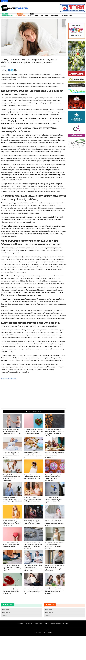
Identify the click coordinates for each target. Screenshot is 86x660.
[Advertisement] (33, 84)
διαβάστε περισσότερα (8, 403)
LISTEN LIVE (6, 633)
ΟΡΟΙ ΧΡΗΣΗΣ (38, 648)
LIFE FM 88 (20, 15)
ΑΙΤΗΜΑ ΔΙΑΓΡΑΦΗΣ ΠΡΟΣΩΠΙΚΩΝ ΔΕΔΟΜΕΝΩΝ (57, 648)
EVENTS (5, 640)
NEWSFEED (55, 15)
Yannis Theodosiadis (48, 656)
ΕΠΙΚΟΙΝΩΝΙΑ (19, 1)
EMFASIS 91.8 (6, 15)
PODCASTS (33, 15)
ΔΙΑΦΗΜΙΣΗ (12, 1)
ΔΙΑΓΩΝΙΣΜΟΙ (6, 637)
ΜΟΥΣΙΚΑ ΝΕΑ (66, 15)
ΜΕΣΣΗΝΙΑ (44, 15)
